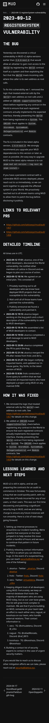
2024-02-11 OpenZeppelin (37, 691)
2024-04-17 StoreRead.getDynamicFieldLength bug (12, 690)
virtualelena (29, 579)
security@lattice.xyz (30, 559)
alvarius (13, 571)
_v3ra (12, 583)
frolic (26, 575)
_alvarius (31, 568)
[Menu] (44, 4)
